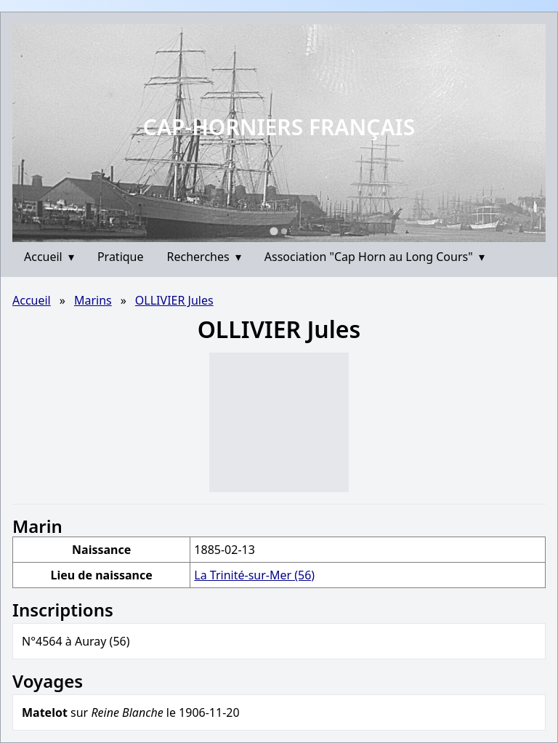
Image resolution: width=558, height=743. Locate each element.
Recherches (204, 257)
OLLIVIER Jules (174, 300)
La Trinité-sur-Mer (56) (254, 575)
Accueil (49, 257)
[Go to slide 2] (284, 231)
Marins (93, 300)
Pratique (120, 257)
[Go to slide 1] (274, 231)
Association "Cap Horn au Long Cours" (374, 257)
